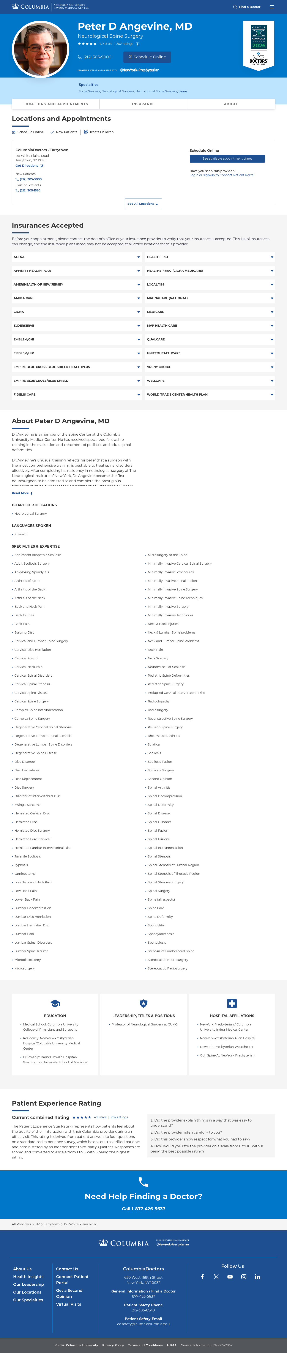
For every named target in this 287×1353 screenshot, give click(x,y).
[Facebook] (202, 1276)
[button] (143, 204)
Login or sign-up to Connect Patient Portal (222, 175)
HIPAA (172, 1345)
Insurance (143, 104)
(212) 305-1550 (30, 190)
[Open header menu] (272, 6)
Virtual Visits (68, 1304)
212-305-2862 (222, 1345)
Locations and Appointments (56, 104)
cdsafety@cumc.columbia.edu (143, 1324)
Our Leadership (28, 1284)
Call (143, 1208)
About (231, 104)
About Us (22, 1269)
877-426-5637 (143, 1296)
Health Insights (28, 1276)
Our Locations (27, 1292)
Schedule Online (147, 57)
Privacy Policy (113, 1345)
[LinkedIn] (257, 1276)
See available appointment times (227, 158)
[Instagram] (244, 1276)
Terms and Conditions (145, 1345)
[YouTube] (230, 1276)
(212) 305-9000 (97, 57)
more (183, 91)
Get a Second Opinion (69, 1293)
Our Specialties (28, 1300)
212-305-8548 (143, 1310)
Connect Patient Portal (72, 1279)
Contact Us (67, 1269)
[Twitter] (216, 1276)
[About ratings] (138, 43)
